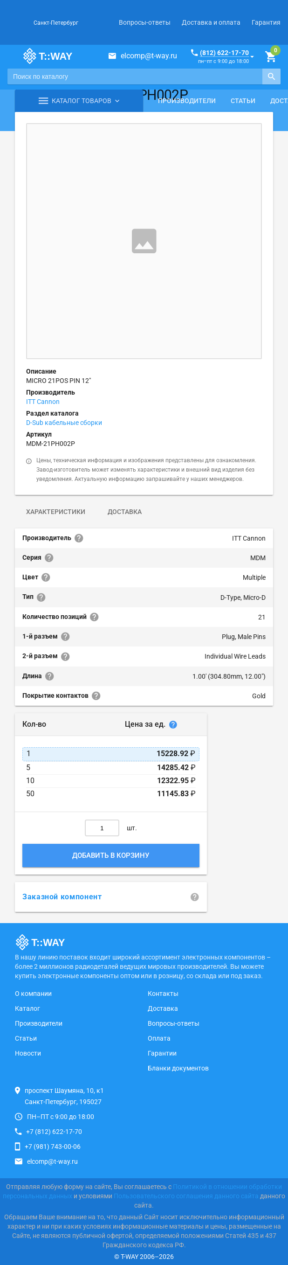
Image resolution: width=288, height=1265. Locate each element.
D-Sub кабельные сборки (64, 422)
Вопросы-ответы (145, 22)
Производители (187, 100)
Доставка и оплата (211, 22)
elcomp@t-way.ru (149, 55)
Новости (28, 1053)
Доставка (125, 511)
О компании (33, 993)
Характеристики (55, 511)
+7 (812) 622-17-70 (54, 1131)
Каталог (27, 1008)
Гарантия (266, 22)
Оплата (159, 1038)
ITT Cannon (43, 401)
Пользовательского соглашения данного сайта (186, 1196)
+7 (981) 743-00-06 (53, 1146)
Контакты (163, 993)
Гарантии (162, 1053)
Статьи (243, 100)
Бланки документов (178, 1068)
